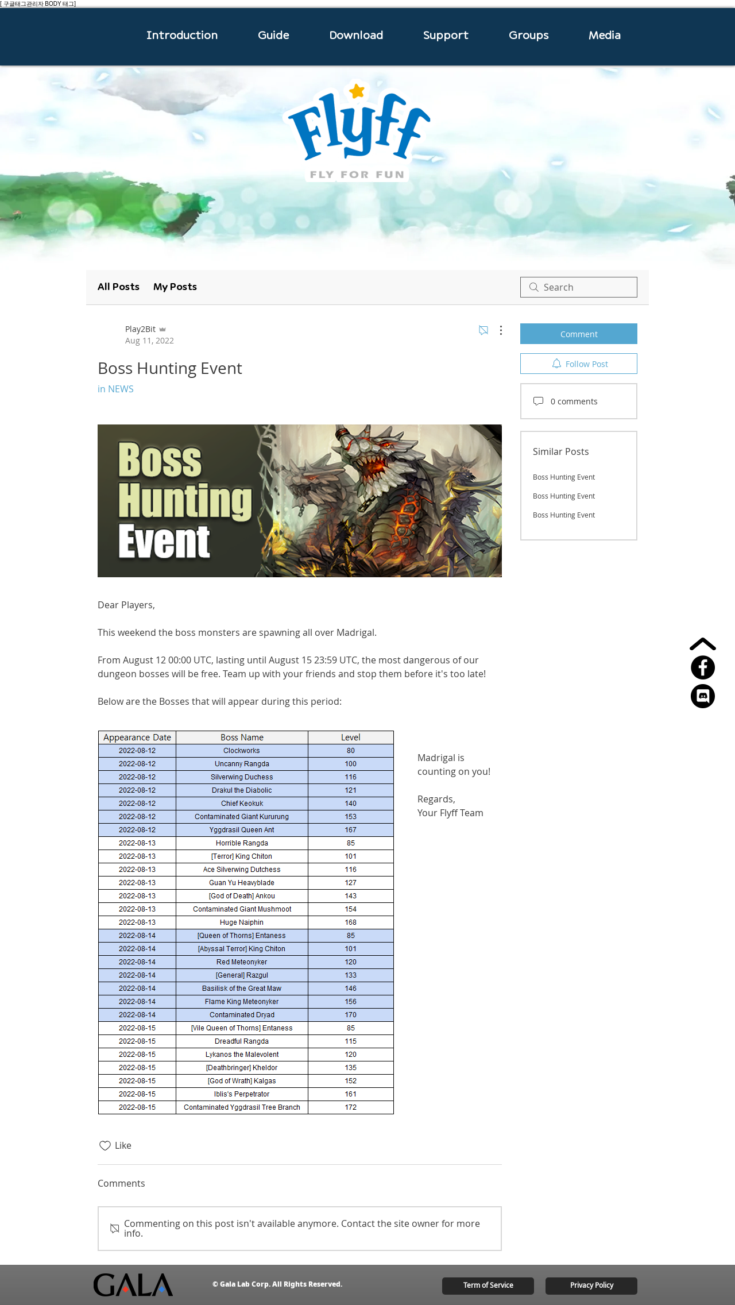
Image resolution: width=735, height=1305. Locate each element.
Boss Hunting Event (564, 476)
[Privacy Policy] (591, 1286)
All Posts (119, 287)
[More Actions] (495, 330)
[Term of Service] (488, 1286)
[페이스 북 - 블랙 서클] (703, 667)
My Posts (175, 287)
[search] (578, 287)
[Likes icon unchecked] (105, 1146)
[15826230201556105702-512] (703, 696)
